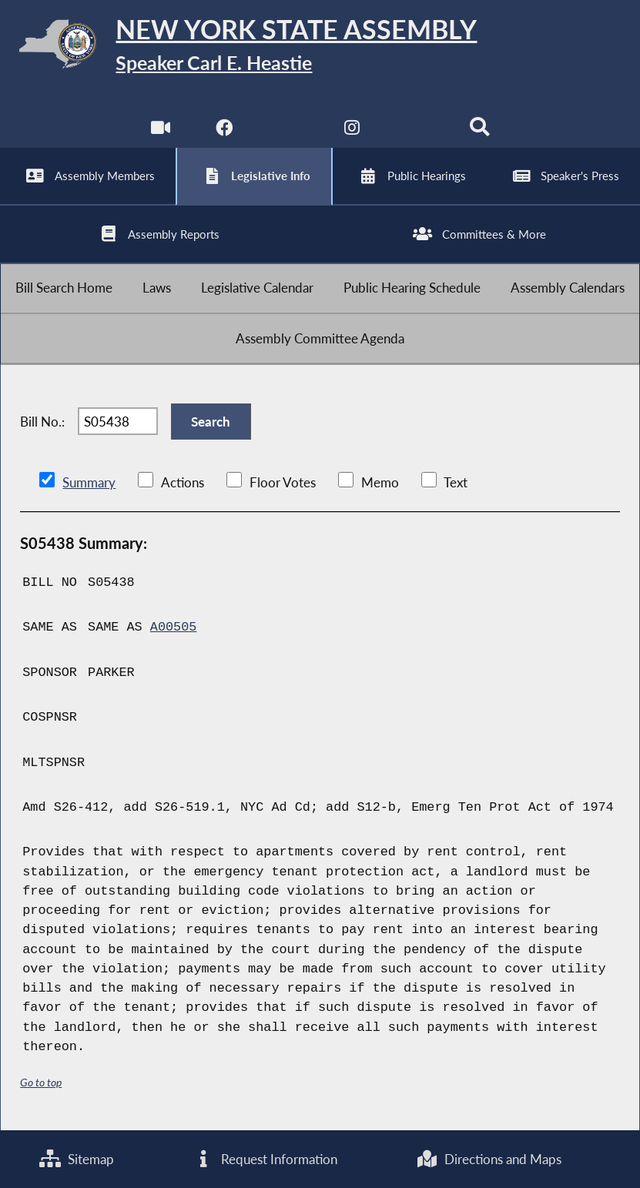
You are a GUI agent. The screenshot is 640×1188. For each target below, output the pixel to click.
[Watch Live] (160, 130)
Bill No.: (42, 421)
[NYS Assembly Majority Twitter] (288, 130)
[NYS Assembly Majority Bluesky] (415, 130)
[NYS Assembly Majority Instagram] (351, 130)
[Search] (479, 130)
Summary (89, 482)
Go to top (41, 1082)
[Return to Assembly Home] (320, 47)
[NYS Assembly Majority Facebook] (224, 130)
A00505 (173, 627)
